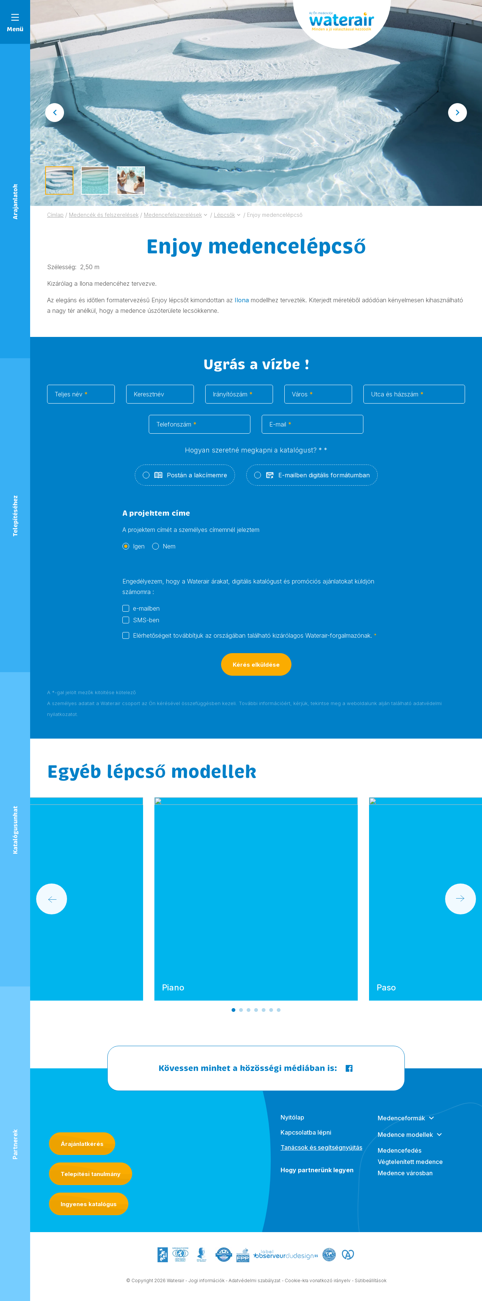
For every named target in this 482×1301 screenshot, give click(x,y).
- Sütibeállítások (369, 1281)
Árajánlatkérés (82, 1143)
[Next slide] (457, 112)
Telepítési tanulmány (90, 1174)
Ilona (243, 300)
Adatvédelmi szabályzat (255, 1281)
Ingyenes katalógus (89, 1204)
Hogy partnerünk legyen (317, 1177)
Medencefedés (399, 1158)
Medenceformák (401, 1125)
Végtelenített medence (410, 1169)
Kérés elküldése (256, 672)
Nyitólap (292, 1125)
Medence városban (405, 1180)
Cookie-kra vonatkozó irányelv (318, 1281)
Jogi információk (206, 1281)
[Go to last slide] (54, 112)
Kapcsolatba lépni (306, 1140)
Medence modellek (405, 1142)
